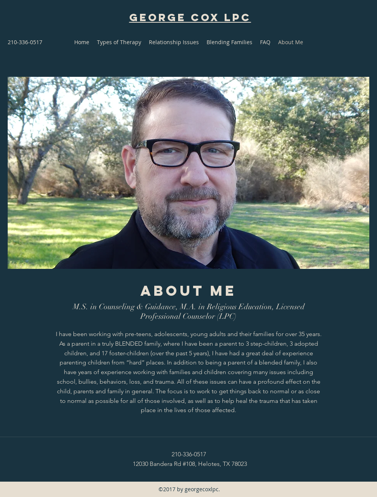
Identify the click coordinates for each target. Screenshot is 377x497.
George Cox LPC (190, 17)
